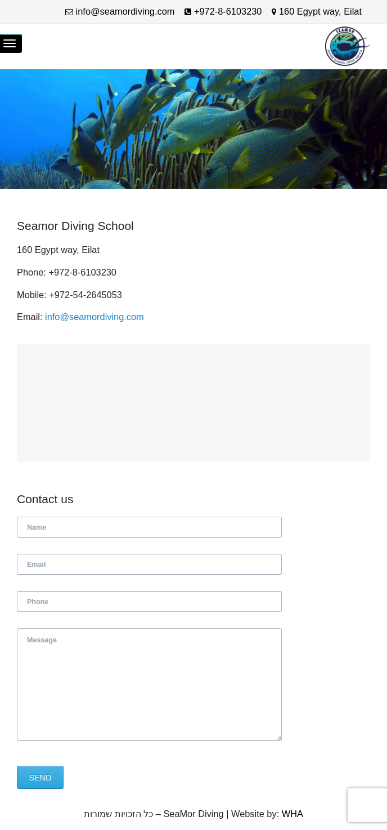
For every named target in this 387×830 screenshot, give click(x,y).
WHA (292, 814)
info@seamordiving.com (94, 317)
